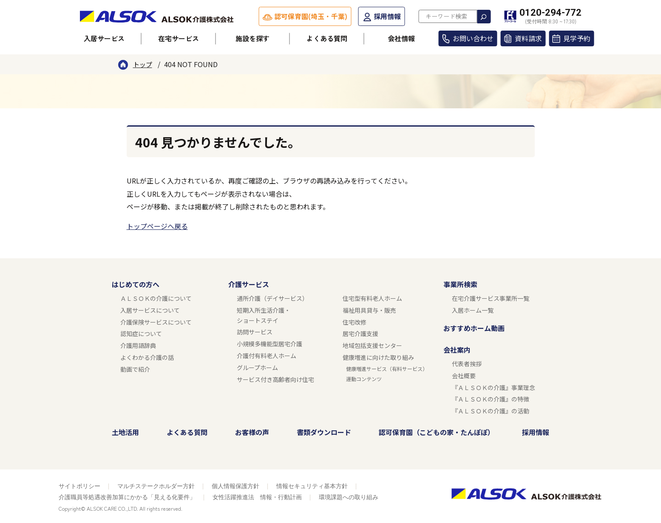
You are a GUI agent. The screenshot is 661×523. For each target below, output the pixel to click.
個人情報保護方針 (235, 486)
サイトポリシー (79, 486)
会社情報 (401, 38)
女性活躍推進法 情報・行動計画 (257, 497)
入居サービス (104, 38)
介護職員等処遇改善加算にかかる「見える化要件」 (127, 497)
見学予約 (576, 38)
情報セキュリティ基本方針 (312, 486)
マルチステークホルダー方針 (156, 486)
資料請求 (528, 38)
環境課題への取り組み (348, 497)
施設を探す (252, 38)
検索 (484, 16)
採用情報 (387, 16)
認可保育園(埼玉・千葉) (310, 16)
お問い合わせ (473, 38)
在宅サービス (178, 38)
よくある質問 (326, 38)
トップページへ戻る (157, 226)
